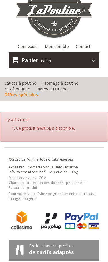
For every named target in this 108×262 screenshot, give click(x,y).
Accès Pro (17, 167)
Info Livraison (67, 167)
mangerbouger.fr (23, 198)
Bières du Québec (52, 89)
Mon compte (57, 46)
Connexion (28, 46)
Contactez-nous (40, 167)
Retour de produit (23, 187)
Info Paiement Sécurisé (27, 172)
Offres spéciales (21, 94)
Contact (83, 46)
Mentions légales (22, 177)
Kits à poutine (17, 89)
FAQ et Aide (58, 172)
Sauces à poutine (20, 83)
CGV (42, 177)
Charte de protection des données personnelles (48, 182)
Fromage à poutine (60, 83)
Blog (74, 172)
